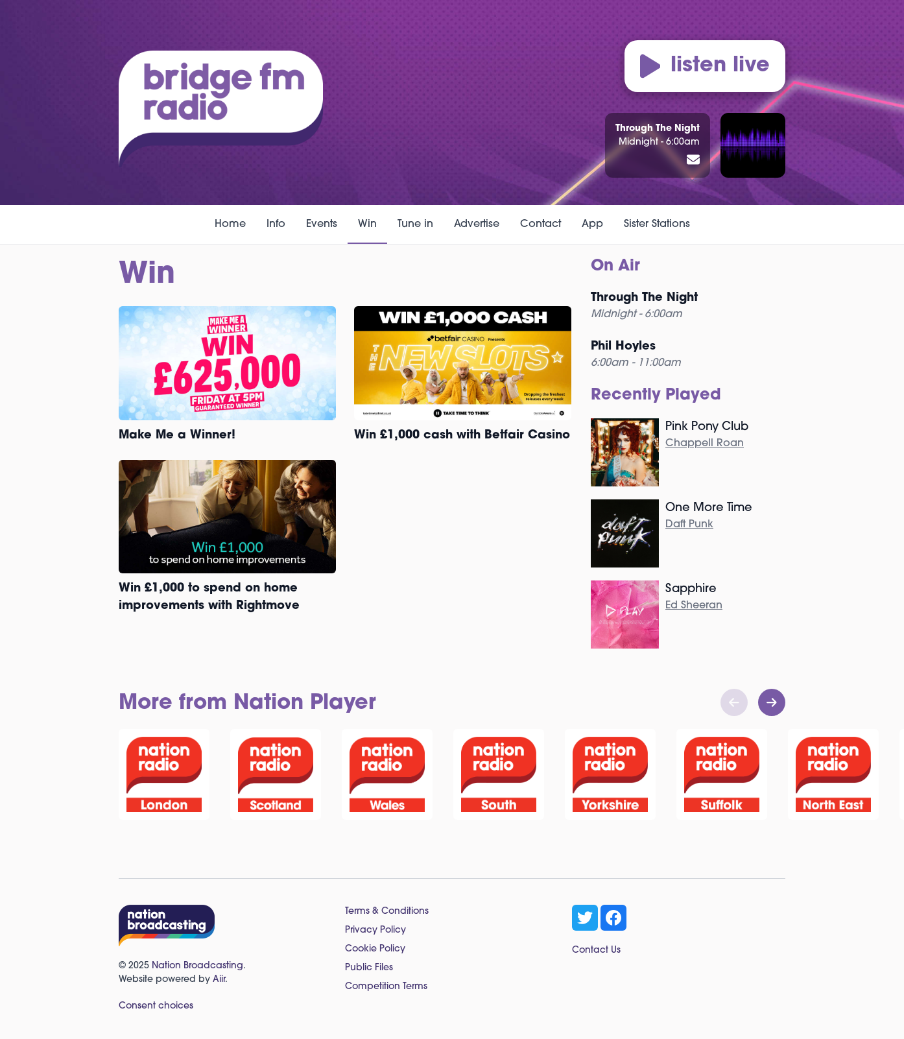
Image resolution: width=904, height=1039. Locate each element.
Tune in (415, 224)
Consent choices (156, 1006)
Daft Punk (689, 525)
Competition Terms (386, 987)
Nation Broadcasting (197, 966)
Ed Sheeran (693, 606)
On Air (615, 266)
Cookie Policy (375, 949)
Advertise (476, 224)
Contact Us (596, 950)
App (592, 224)
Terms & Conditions (387, 911)
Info (276, 224)
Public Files (369, 968)
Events (321, 224)
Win (367, 224)
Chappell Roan (704, 443)
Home (230, 224)
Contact (540, 224)
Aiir (219, 980)
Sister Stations (657, 224)
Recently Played (656, 395)
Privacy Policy (375, 930)
